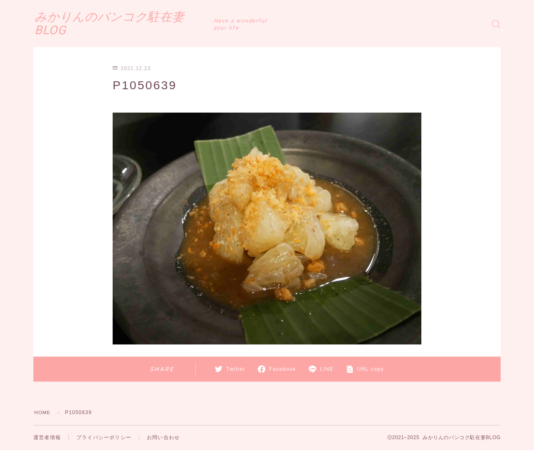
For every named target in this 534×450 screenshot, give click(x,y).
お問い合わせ (163, 437)
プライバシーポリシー (103, 437)
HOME (42, 412)
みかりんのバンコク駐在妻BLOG (133, 24)
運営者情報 (47, 437)
